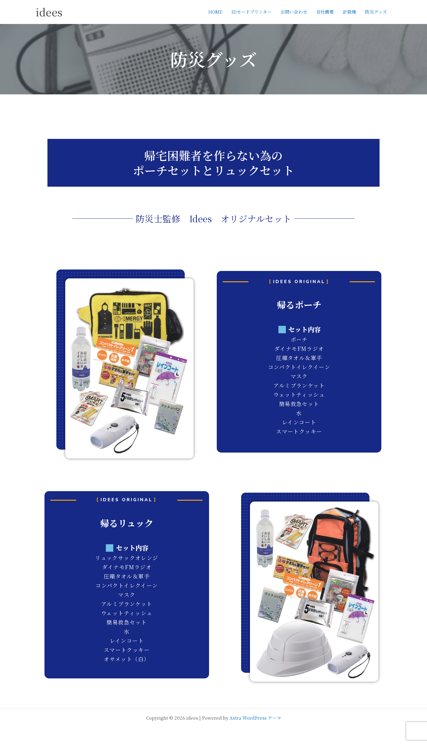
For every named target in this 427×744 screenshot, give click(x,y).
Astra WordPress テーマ (255, 718)
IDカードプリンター (251, 12)
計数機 (349, 12)
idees (49, 11)
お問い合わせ (294, 12)
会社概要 (325, 12)
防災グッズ (376, 12)
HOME (215, 12)
